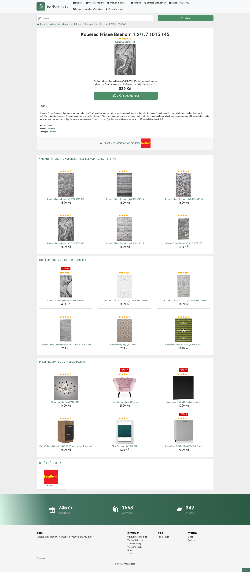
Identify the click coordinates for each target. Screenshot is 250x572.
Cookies (191, 540)
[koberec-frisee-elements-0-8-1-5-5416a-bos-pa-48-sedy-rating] (65, 317)
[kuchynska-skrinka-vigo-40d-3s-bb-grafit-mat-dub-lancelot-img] (65, 432)
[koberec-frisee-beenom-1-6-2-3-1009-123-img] (65, 185)
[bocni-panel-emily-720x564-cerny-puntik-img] (183, 388)
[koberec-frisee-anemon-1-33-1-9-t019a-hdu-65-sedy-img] (124, 286)
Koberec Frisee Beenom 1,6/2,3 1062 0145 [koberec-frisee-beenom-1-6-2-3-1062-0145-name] (125, 199)
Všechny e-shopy (134, 547)
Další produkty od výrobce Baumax (62, 361)
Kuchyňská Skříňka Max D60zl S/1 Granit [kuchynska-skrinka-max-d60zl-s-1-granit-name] (183, 446)
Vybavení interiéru (95, 3)
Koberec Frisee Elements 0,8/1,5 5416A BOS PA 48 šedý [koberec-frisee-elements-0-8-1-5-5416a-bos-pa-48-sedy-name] (65, 345)
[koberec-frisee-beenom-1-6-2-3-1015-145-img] (65, 229)
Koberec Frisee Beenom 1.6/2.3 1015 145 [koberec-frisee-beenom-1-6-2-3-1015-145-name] (65, 243)
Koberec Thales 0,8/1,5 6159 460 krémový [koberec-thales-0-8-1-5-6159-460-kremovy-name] (66, 300)
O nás (190, 537)
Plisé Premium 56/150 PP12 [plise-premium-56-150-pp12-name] (124, 446)
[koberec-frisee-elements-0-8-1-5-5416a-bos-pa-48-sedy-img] (65, 330)
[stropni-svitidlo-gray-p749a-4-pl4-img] (65, 388)
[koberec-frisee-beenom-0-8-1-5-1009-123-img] (183, 229)
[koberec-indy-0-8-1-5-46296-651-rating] (124, 317)
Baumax (51, 128)
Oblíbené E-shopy (50, 463)
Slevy (129, 554)
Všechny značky (134, 543)
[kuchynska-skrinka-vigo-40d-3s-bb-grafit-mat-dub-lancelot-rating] (65, 418)
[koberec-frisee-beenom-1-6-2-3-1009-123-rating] (65, 171)
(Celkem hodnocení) (125, 42)
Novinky (130, 550)
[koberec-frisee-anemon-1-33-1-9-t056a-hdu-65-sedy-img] (183, 286)
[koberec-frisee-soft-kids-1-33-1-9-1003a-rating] (183, 317)
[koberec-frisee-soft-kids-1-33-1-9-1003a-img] (183, 330)
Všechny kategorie (114, 9)
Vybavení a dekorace (117, 3)
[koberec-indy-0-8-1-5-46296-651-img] (124, 330)
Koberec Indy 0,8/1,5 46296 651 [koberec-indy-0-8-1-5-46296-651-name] (124, 345)
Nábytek (77, 3)
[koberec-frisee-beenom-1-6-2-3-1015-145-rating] (65, 215)
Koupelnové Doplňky (179, 3)
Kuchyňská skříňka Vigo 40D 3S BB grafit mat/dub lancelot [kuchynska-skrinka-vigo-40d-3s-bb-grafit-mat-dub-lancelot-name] (65, 446)
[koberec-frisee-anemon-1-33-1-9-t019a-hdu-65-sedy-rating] (124, 272)
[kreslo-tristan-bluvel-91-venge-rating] (124, 374)
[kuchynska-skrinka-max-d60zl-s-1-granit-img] (183, 432)
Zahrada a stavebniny (155, 3)
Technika (136, 3)
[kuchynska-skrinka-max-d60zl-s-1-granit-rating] (183, 418)
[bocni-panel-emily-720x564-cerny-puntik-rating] (183, 374)
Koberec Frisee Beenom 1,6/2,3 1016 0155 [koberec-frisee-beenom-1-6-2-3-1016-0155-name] (184, 199)
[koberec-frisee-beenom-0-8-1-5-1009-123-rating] (183, 215)
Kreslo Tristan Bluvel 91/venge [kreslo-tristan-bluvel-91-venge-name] (124, 402)
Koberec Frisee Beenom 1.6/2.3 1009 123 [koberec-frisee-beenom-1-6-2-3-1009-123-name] (65, 199)
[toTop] (246, 570)
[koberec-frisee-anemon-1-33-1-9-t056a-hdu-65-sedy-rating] (183, 272)
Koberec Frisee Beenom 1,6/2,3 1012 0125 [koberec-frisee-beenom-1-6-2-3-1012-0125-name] (125, 243)
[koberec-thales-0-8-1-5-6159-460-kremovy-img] (65, 286)
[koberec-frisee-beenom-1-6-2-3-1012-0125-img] (124, 229)
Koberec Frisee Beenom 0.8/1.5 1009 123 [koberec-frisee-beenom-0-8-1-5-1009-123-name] (183, 243)
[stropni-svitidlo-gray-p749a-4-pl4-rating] (65, 374)
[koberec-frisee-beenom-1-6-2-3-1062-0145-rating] (124, 171)
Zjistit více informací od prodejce (125, 143)
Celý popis (151, 84)
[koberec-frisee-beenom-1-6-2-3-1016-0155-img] (183, 185)
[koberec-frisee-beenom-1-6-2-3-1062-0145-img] (124, 185)
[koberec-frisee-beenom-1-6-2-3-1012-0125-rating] (124, 215)
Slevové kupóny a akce (137, 537)
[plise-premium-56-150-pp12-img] (124, 432)
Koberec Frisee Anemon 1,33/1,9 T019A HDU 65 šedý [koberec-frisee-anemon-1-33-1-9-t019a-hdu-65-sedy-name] (124, 300)
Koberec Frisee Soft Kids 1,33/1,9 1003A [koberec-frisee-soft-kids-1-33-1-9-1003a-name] (183, 345)
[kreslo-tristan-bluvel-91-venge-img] (124, 388)
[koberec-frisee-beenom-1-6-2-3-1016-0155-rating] (183, 171)
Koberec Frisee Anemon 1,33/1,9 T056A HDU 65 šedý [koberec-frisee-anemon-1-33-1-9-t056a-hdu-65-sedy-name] (183, 300)
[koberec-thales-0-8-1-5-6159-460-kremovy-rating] (65, 272)
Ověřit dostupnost (126, 95)
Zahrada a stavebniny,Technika (87, 9)
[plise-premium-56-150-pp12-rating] (124, 418)
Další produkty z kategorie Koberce (63, 260)
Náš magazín (163, 537)
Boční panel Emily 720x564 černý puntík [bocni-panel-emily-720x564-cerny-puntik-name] (183, 402)
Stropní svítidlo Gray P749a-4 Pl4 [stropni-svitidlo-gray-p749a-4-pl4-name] (65, 402)
